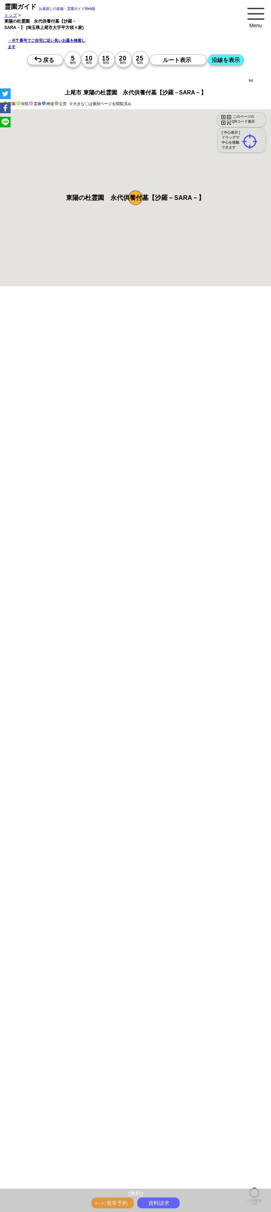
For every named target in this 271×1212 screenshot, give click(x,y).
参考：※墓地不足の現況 (194, 580)
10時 (167, 738)
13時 (167, 746)
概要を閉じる (96, 400)
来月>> (175, 697)
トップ (10, 15)
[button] (135, 197)
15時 (167, 755)
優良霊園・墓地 (32, 1001)
